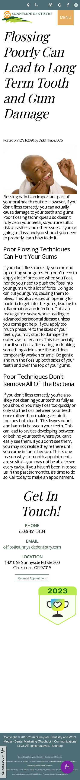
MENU (65, 17)
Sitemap (57, 745)
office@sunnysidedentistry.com (32, 547)
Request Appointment (32, 578)
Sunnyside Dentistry (49, 737)
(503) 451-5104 (32, 531)
